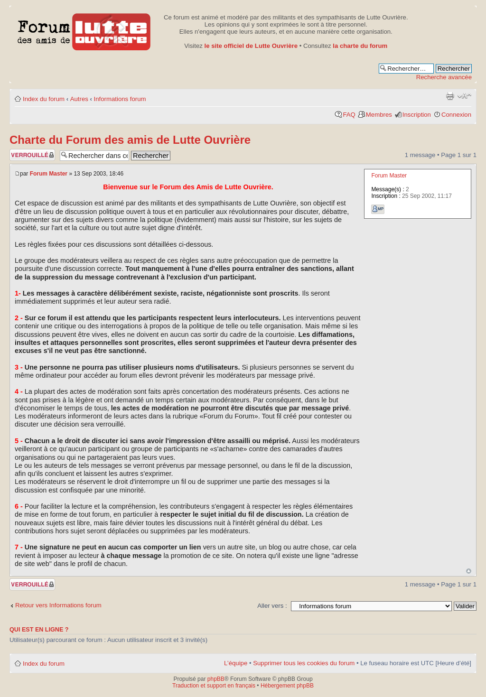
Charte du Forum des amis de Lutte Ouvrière (130, 139)
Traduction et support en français (213, 685)
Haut (468, 571)
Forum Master (48, 173)
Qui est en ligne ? (39, 629)
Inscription (416, 114)
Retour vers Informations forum (58, 605)
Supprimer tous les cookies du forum (304, 663)
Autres (79, 98)
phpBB (215, 679)
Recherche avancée (444, 77)
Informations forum (120, 98)
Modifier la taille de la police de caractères (464, 96)
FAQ (349, 114)
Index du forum (44, 98)
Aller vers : (272, 605)
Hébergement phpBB (287, 685)
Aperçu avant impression (450, 96)
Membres (379, 114)
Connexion (456, 114)
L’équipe (235, 663)
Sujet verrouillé (32, 155)
